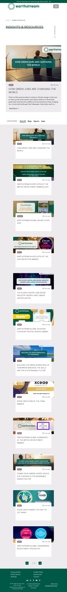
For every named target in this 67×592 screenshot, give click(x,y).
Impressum (38, 574)
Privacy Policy (15, 572)
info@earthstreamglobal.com (17, 587)
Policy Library (15, 574)
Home (8, 20)
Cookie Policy (38, 572)
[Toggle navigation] (56, 6)
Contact (36, 577)
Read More (14, 108)
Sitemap (14, 577)
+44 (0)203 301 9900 (17, 589)
